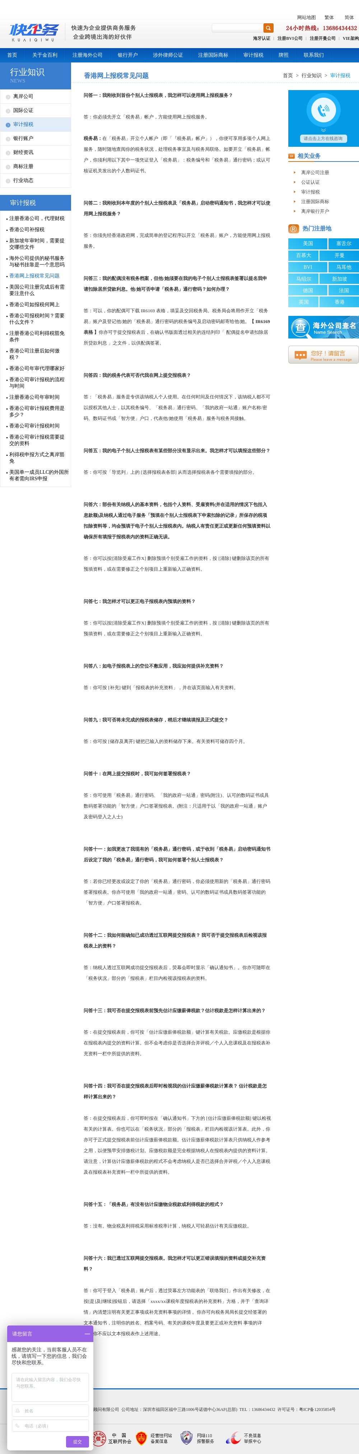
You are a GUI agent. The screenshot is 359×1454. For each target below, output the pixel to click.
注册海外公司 (88, 55)
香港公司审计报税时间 (34, 426)
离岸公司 (23, 96)
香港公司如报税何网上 (34, 304)
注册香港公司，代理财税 (37, 218)
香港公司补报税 (27, 229)
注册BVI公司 (290, 38)
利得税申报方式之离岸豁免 (37, 458)
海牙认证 (261, 38)
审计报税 (253, 55)
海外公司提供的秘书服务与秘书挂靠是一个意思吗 (37, 261)
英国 (304, 302)
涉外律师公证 (168, 55)
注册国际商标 (213, 55)
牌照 (284, 55)
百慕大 (303, 255)
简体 (349, 17)
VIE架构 (351, 38)
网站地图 (306, 17)
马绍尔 (303, 279)
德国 (308, 290)
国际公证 (23, 110)
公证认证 (310, 182)
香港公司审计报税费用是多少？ (37, 411)
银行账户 (23, 138)
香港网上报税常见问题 (34, 276)
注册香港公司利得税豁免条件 (37, 336)
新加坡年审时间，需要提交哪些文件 (37, 244)
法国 (344, 290)
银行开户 (128, 55)
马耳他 (343, 267)
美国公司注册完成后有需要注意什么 (37, 290)
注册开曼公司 (323, 38)
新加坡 (339, 279)
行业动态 (23, 180)
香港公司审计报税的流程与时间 (37, 383)
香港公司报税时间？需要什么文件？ (37, 319)
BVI (307, 267)
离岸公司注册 (315, 172)
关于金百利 (44, 55)
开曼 (340, 255)
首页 (12, 55)
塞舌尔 (343, 243)
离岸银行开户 (315, 211)
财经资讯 (23, 152)
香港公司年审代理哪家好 (37, 368)
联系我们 (314, 55)
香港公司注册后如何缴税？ (34, 354)
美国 (308, 243)
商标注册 (23, 166)
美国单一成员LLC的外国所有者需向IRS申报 (39, 475)
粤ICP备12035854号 (317, 1409)
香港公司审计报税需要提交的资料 (37, 440)
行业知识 (27, 72)
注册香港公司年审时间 (34, 397)
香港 (340, 302)
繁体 (329, 17)
